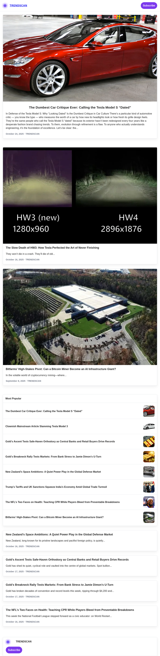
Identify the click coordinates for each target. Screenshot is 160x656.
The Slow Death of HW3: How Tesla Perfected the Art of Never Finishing (52, 247)
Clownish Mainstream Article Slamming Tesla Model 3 (36, 426)
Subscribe (149, 5)
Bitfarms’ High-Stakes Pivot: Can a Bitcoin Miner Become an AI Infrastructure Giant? (61, 369)
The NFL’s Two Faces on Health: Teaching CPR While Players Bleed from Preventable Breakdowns (62, 502)
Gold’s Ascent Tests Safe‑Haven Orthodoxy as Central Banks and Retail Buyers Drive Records (60, 441)
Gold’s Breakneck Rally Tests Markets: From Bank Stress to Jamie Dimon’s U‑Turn (53, 456)
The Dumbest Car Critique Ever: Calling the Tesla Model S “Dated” (80, 107)
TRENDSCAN (18, 5)
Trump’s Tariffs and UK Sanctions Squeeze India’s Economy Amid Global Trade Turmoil (56, 487)
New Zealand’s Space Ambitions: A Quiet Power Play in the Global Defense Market (53, 471)
